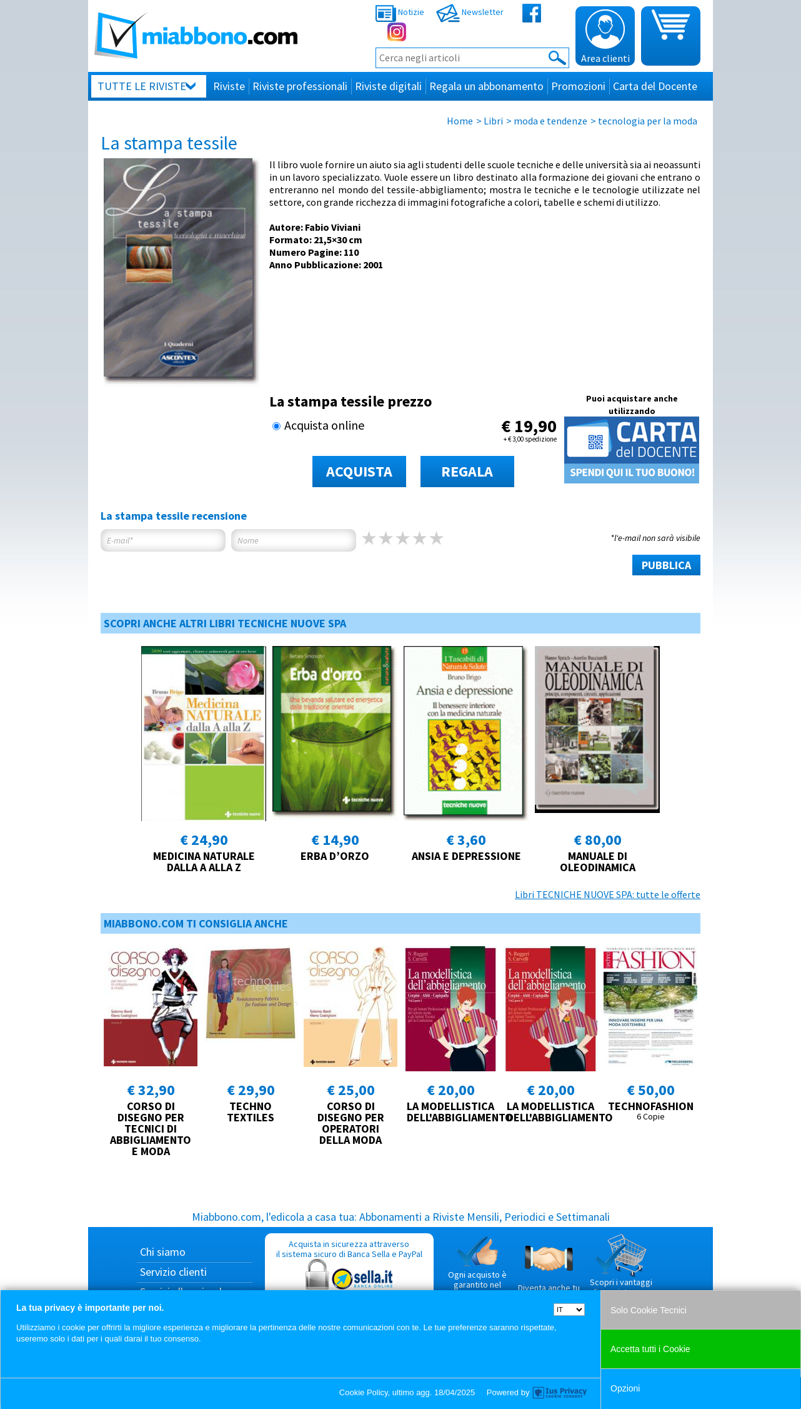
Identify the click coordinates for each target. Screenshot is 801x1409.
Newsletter (470, 12)
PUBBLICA (666, 565)
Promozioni (578, 86)
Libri (493, 120)
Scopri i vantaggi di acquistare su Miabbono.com (621, 1270)
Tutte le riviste (141, 86)
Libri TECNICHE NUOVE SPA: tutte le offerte (607, 894)
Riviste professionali (299, 86)
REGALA (467, 471)
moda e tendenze (550, 120)
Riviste (229, 86)
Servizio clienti (173, 1272)
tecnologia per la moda (647, 120)
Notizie (400, 12)
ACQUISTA (359, 471)
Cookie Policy (363, 1392)
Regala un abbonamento (486, 86)
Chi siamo (163, 1252)
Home (460, 120)
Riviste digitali (388, 86)
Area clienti (605, 36)
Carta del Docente (655, 86)
